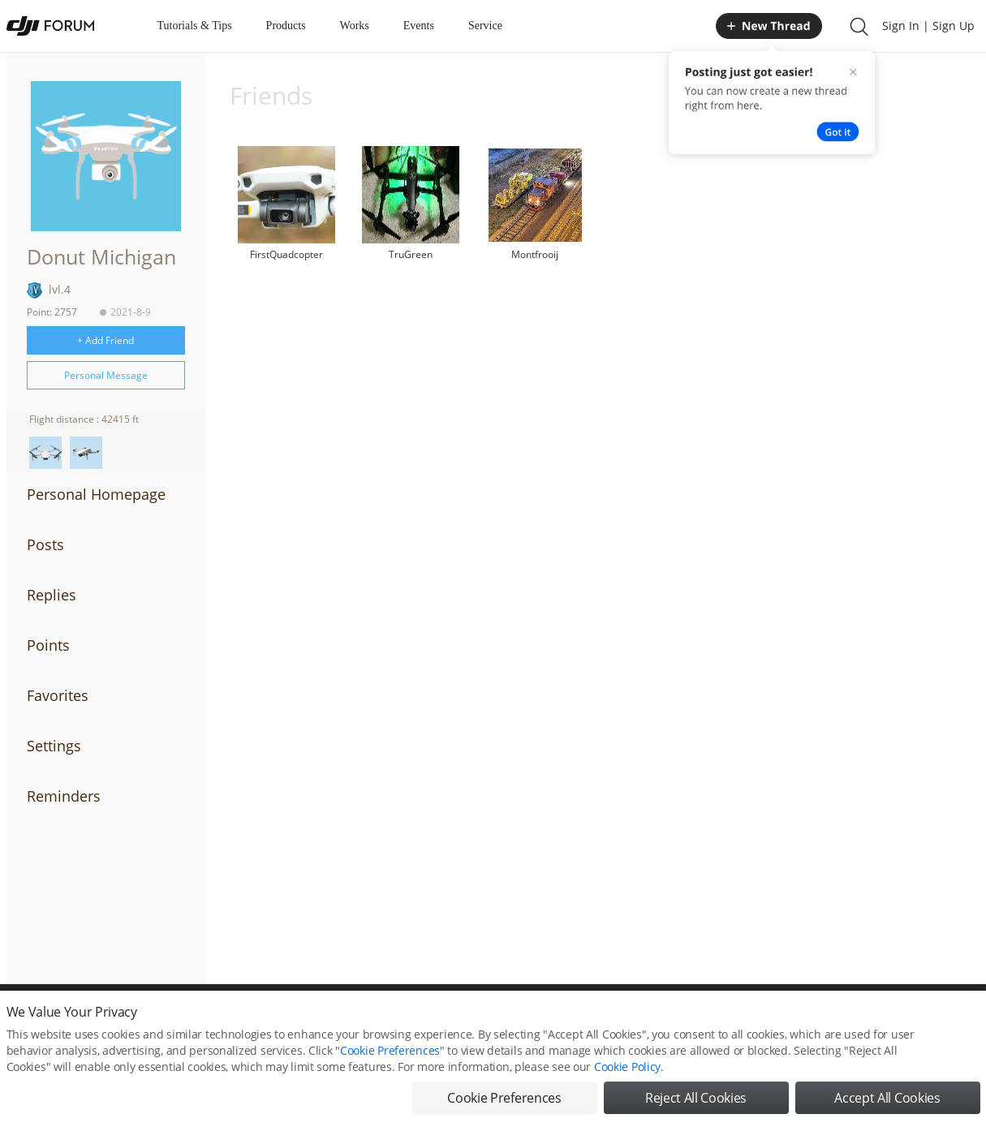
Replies (51, 594)
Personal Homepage (96, 494)
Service (485, 25)
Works (354, 25)
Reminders (64, 796)
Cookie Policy (627, 1066)
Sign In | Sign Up (928, 25)
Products (286, 25)
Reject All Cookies (696, 1098)
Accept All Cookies (887, 1098)
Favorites (57, 695)
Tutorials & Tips (194, 25)
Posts (45, 544)
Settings (54, 745)
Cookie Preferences (390, 1050)
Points (48, 645)
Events (418, 25)
